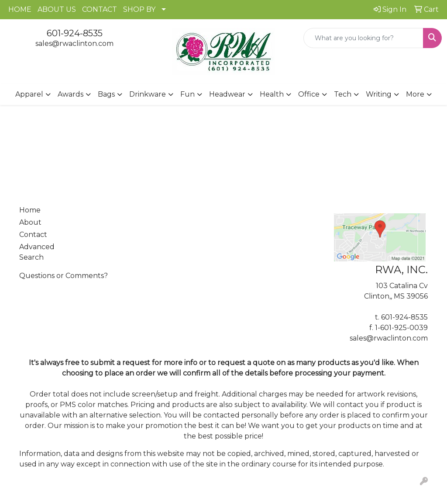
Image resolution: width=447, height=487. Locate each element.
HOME (19, 9)
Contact (33, 234)
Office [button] (309, 94)
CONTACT (99, 9)
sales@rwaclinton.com (74, 43)
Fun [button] (187, 94)
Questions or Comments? (63, 275)
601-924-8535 (75, 33)
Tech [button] (342, 94)
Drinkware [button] (147, 94)
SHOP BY (139, 9)
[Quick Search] (363, 38)
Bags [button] (106, 94)
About (30, 222)
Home (30, 210)
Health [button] (272, 94)
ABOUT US (57, 9)
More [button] (415, 94)
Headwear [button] (227, 94)
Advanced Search (37, 252)
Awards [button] (70, 94)
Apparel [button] (29, 94)
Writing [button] (379, 94)
